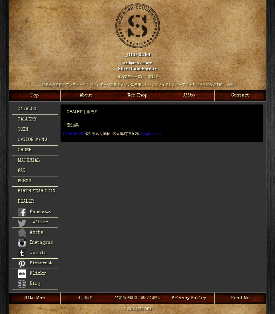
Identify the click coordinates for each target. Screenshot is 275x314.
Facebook (34, 212)
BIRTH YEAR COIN (36, 191)
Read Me (240, 298)
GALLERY (27, 119)
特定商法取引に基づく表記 (137, 298)
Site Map (34, 298)
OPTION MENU (32, 140)
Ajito (189, 95)
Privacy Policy (189, 298)
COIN (23, 130)
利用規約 (86, 298)
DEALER (26, 202)
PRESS (24, 181)
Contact (240, 95)
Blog (29, 284)
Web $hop (137, 95)
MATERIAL (29, 160)
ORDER (25, 150)
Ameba (30, 232)
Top (35, 95)
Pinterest (35, 263)
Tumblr (32, 253)
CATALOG (27, 109)
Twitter (33, 223)
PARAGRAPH (74, 134)
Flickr (32, 273)
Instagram (36, 243)
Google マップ (151, 134)
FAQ (22, 171)
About (86, 95)
